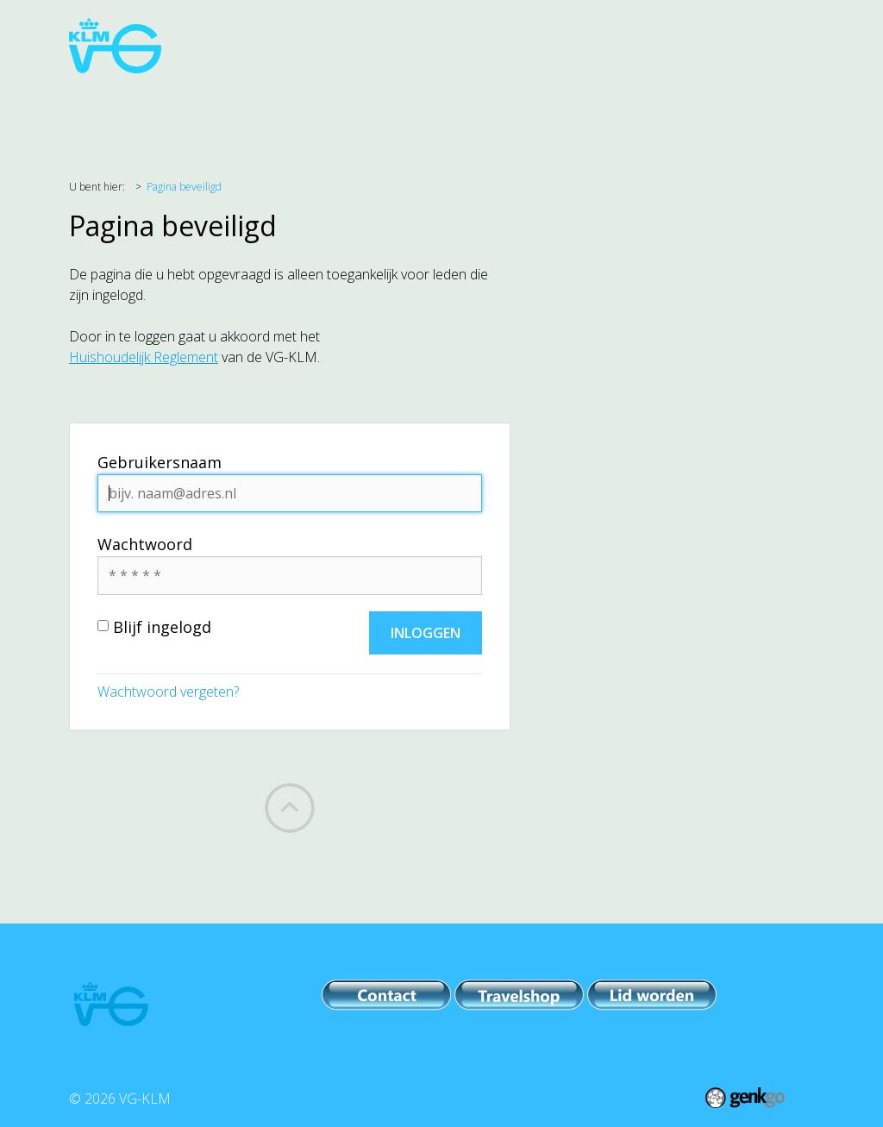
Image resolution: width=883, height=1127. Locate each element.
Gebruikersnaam (159, 462)
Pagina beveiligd (184, 186)
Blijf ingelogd (154, 627)
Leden (671, 112)
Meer (737, 112)
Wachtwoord (144, 544)
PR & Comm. (534, 112)
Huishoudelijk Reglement (143, 356)
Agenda (150, 112)
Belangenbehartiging (275, 112)
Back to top (290, 808)
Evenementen (420, 112)
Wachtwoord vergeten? (168, 691)
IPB (612, 112)
